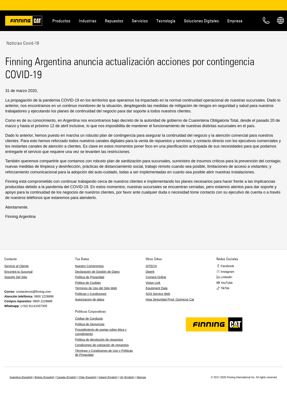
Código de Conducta (89, 318)
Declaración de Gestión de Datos (97, 271)
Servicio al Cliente (16, 266)
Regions (280, 20)
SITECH (151, 266)
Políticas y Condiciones (91, 294)
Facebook (227, 266)
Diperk (150, 271)
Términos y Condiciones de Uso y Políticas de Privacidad (104, 353)
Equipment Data (156, 288)
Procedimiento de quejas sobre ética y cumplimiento (101, 332)
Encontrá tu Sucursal (18, 271)
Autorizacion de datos (89, 299)
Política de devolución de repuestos (99, 339)
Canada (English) (66, 377)
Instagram (227, 271)
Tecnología (165, 20)
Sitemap (141, 377)
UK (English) (127, 377)
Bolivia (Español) (44, 377)
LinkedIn (226, 277)
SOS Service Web (158, 294)
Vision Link (153, 282)
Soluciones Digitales (201, 20)
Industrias (87, 20)
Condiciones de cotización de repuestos (102, 345)
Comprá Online (156, 277)
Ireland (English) (108, 377)
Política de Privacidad (89, 277)
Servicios (140, 20)
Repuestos (114, 20)
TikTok (225, 288)
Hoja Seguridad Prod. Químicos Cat (170, 299)
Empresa (234, 20)
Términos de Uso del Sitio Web (96, 288)
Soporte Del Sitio (15, 277)
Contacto (266, 20)
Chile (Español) (87, 377)
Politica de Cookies (88, 282)
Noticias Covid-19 (22, 43)
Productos (61, 20)
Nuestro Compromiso (89, 266)
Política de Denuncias (89, 324)
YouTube (227, 282)
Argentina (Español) (21, 377)
